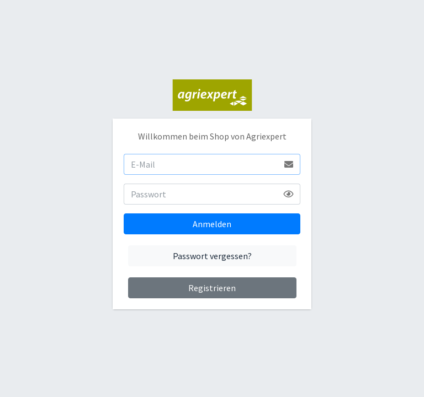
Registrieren (212, 287)
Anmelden (212, 223)
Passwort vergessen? (212, 255)
